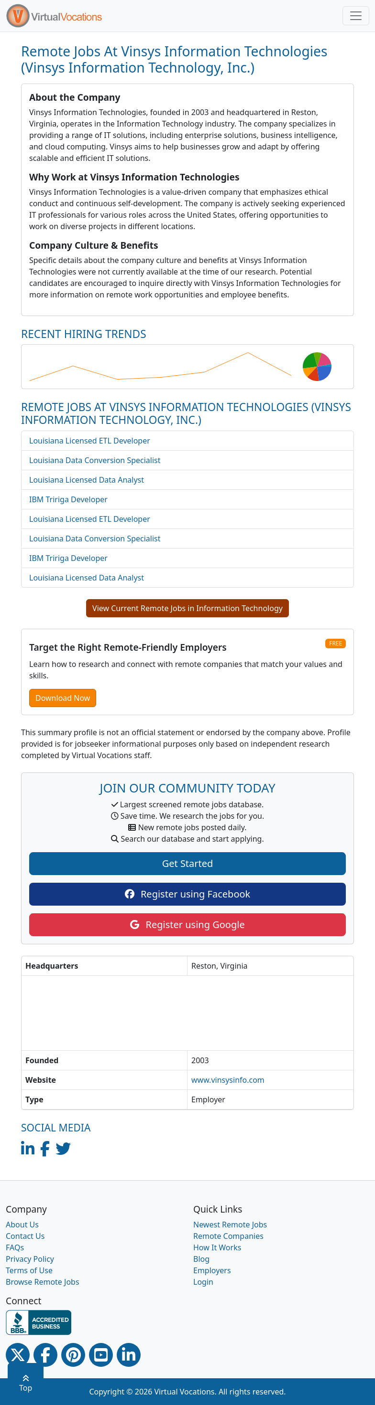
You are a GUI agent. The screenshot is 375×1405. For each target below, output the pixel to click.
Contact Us (25, 1236)
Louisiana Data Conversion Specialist (95, 460)
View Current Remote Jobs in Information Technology (187, 608)
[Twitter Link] (18, 1355)
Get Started (187, 863)
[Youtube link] (101, 1355)
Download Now (62, 698)
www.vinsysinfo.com (228, 1080)
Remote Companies (228, 1236)
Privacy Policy (30, 1259)
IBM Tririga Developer (68, 499)
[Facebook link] (45, 1355)
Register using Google (187, 924)
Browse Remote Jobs (42, 1282)
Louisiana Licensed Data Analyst (86, 480)
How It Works (217, 1247)
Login (203, 1282)
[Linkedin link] (129, 1355)
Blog (201, 1259)
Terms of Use (29, 1270)
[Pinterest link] (73, 1355)
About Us (22, 1224)
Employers (212, 1270)
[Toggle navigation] (355, 15)
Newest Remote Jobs (230, 1224)
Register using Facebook (188, 893)
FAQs (15, 1247)
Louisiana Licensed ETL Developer (89, 440)
